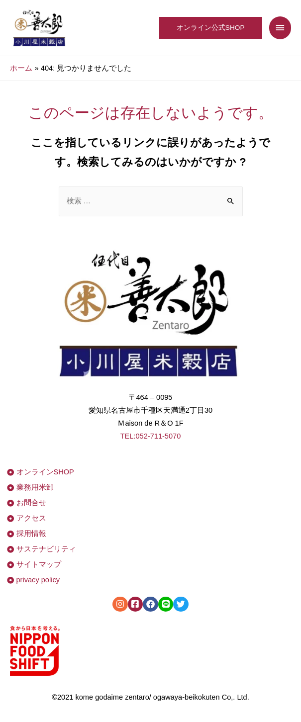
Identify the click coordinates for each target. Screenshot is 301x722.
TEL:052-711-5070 (150, 436)
